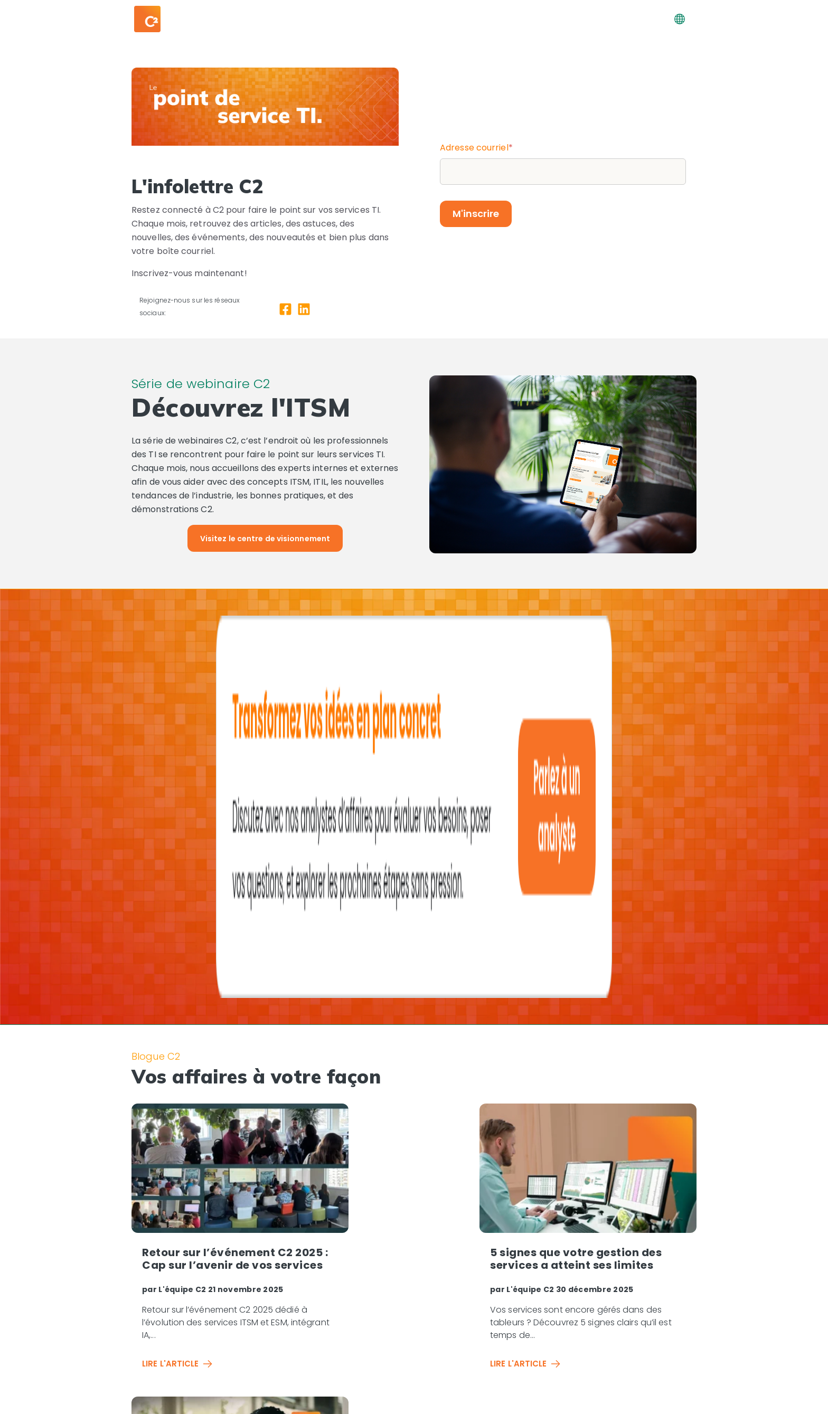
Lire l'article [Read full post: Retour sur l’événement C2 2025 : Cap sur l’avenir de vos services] (177, 1057)
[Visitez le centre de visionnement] (265, 538)
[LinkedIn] (303, 311)
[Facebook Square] (285, 311)
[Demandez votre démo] (641, 1276)
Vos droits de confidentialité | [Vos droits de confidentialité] (539, 1401)
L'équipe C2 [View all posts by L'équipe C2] (183, 983)
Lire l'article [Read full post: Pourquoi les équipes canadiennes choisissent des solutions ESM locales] (569, 1070)
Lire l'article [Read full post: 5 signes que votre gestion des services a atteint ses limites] (373, 1057)
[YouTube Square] (178, 1376)
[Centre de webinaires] (645, 1241)
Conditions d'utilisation (649, 1401)
